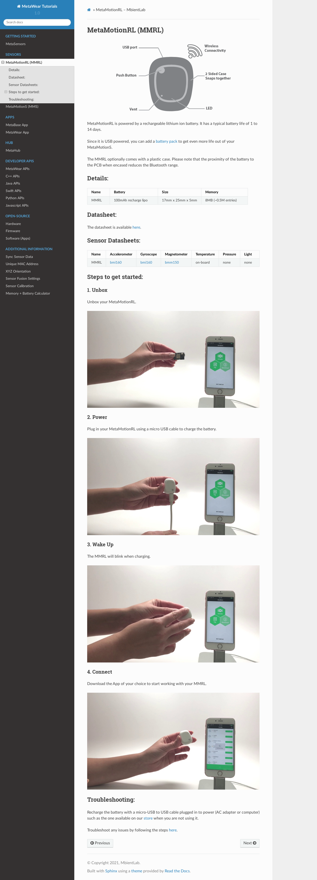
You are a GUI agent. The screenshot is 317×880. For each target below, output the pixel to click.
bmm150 (172, 262)
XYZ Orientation (18, 271)
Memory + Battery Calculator (28, 293)
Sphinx (111, 871)
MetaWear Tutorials (39, 6)
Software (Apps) (18, 238)
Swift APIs (13, 191)
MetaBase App (17, 125)
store (148, 818)
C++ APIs (13, 176)
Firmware (13, 231)
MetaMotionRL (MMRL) (21, 62)
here (136, 227)
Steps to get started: (22, 92)
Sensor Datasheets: (23, 85)
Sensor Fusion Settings (23, 278)
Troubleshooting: (21, 99)
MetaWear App (17, 132)
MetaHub (13, 150)
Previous (100, 843)
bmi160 (116, 262)
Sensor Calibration (20, 286)
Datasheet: (17, 77)
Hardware (13, 224)
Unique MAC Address (22, 264)
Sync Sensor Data (19, 257)
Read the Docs (177, 871)
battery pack (166, 141)
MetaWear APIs (17, 169)
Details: (14, 70)
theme (136, 871)
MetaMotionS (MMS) (22, 107)
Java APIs (13, 183)
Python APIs (15, 198)
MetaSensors (16, 44)
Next (249, 843)
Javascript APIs (17, 205)
